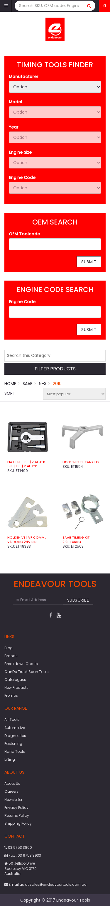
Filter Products (55, 369)
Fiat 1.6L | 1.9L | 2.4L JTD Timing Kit (27, 462)
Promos (11, 695)
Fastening (13, 743)
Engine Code (22, 177)
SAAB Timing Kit (76, 537)
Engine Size (20, 152)
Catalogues (15, 679)
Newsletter (13, 799)
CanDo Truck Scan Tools (26, 671)
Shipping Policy (18, 823)
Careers (11, 791)
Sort (9, 393)
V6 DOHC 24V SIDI (22, 542)
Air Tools (11, 719)
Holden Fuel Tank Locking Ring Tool (82, 462)
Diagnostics (15, 735)
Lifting (9, 759)
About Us (12, 783)
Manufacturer (23, 77)
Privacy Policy (16, 807)
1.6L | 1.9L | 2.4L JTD (22, 466)
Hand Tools (14, 751)
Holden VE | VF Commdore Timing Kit (27, 537)
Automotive (14, 727)
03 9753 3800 (18, 847)
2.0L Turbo (71, 542)
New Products (16, 687)
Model (15, 102)
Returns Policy (16, 815)
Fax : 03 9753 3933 (22, 855)
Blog (8, 647)
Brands (11, 655)
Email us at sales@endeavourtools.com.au (45, 884)
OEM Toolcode (24, 234)
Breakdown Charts (21, 663)
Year (13, 127)
